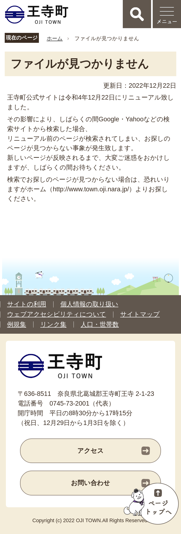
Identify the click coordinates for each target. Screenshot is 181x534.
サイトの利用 (26, 304)
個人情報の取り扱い (89, 304)
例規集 (16, 324)
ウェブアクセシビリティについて (56, 314)
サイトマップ (140, 314)
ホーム (55, 38)
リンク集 (53, 324)
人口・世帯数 (100, 324)
